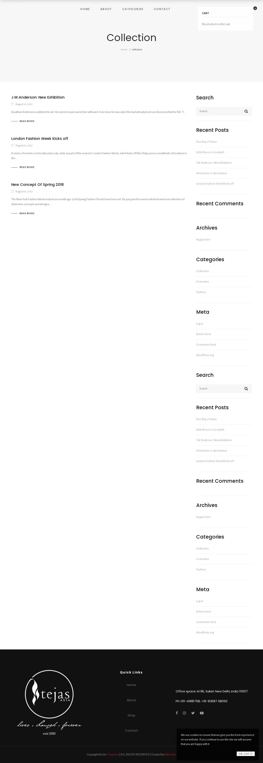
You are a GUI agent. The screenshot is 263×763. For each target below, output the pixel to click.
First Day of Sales (206, 141)
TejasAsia (113, 754)
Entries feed (203, 334)
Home (85, 9)
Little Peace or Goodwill (210, 152)
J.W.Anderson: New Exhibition (38, 97)
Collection (202, 271)
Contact (162, 9)
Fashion (201, 292)
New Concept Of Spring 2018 (37, 184)
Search (246, 111)
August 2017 (203, 239)
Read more (27, 121)
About (106, 9)
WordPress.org (205, 355)
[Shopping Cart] (251, 9)
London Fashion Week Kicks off (39, 138)
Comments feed (206, 344)
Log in (199, 323)
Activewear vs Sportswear (211, 173)
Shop (131, 715)
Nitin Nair (170, 754)
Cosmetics (202, 281)
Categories (132, 9)
